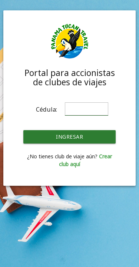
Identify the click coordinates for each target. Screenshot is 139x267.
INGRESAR (69, 136)
